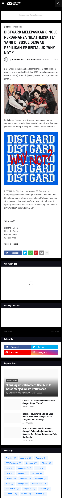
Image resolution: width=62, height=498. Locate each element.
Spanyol (44, 489)
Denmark (31, 463)
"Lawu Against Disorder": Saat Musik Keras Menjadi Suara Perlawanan (28, 387)
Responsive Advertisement (31, 15)
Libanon (11, 478)
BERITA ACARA (13, 463)
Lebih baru (7, 332)
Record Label (39, 484)
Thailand (40, 494)
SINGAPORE (12, 489)
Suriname (11, 494)
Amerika (11, 458)
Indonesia (17, 27)
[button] (3, 3)
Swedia (26, 494)
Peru (9, 484)
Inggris (39, 468)
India (9, 468)
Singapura (29, 489)
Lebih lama (54, 332)
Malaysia (25, 478)
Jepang (22, 473)
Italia (9, 473)
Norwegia (40, 478)
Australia (41, 458)
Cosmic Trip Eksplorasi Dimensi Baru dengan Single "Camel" (39, 402)
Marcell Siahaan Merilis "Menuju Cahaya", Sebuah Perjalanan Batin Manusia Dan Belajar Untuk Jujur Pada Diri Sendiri (40, 432)
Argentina (25, 458)
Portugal (23, 484)
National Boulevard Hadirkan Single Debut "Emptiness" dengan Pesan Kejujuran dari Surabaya (39, 417)
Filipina (46, 463)
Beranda (7, 27)
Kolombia (37, 473)
